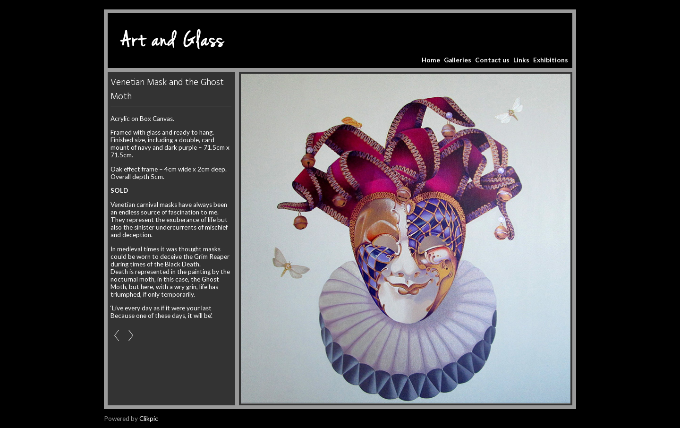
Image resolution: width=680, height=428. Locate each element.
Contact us (492, 60)
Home (431, 60)
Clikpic (148, 418)
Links (521, 60)
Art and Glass (172, 40)
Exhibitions (550, 60)
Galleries (457, 60)
